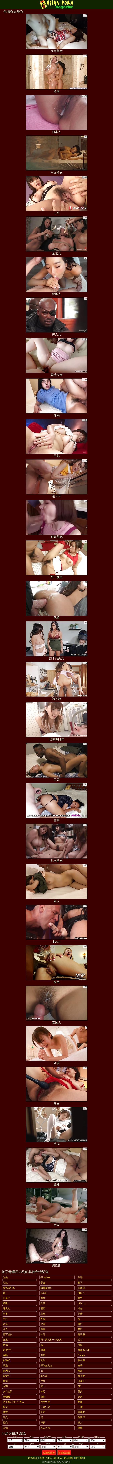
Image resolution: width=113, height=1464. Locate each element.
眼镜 (5, 1427)
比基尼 (6, 1298)
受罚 (43, 1412)
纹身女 (81, 1376)
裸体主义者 (46, 1365)
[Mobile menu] (3, 4)
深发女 (6, 1308)
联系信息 (33, 1458)
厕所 (80, 1396)
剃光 (80, 1313)
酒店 (43, 1308)
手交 (43, 1282)
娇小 (43, 1386)
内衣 (43, 1329)
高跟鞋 (44, 1293)
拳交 (5, 1412)
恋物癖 (6, 1396)
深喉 (5, 1355)
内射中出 (7, 1350)
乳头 (43, 1360)
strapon (82, 1355)
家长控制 (80, 1458)
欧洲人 (6, 1370)
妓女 (80, 1422)
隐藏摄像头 (46, 1287)
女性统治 (7, 1391)
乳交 (80, 1391)
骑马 (80, 1282)
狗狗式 (6, 1360)
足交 (5, 1417)
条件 (42, 1458)
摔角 (80, 1427)
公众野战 (45, 1407)
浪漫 (5, 1365)
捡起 (43, 1391)
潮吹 (80, 1344)
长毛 (43, 1334)
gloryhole (46, 1277)
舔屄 (43, 1422)
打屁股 (81, 1334)
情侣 (5, 1344)
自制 (43, 1298)
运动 (80, 1339)
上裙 (80, 1407)
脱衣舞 (81, 1360)
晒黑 (80, 1370)
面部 (5, 1386)
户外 (43, 1381)
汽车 (5, 1313)
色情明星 (45, 1401)
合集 (5, 1339)
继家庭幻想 (84, 1350)
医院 (43, 1303)
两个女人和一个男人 (13, 1401)
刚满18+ (82, 1381)
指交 (5, 1407)
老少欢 (44, 1376)
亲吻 (43, 1313)
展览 (5, 1381)
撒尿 (43, 1396)
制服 (80, 1401)
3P (79, 1386)
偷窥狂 (81, 1417)
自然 (43, 1355)
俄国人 (81, 1293)
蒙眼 (5, 1303)
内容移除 (68, 1458)
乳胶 (43, 1318)
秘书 (80, 1298)
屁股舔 (81, 1287)
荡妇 (80, 1324)
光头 (5, 1277)
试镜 (5, 1324)
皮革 (43, 1324)
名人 (5, 1329)
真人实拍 (45, 1427)
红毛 (80, 1277)
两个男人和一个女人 (51, 1339)
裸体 (43, 1350)
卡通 (5, 1318)
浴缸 (5, 1282)
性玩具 (81, 1303)
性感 (80, 1308)
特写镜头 (7, 1334)
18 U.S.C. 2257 (54, 1458)
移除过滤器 (64, 1452)
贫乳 (80, 1329)
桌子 (80, 1365)
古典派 (81, 1412)
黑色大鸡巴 (9, 1287)
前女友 (6, 1376)
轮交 (5, 1422)
